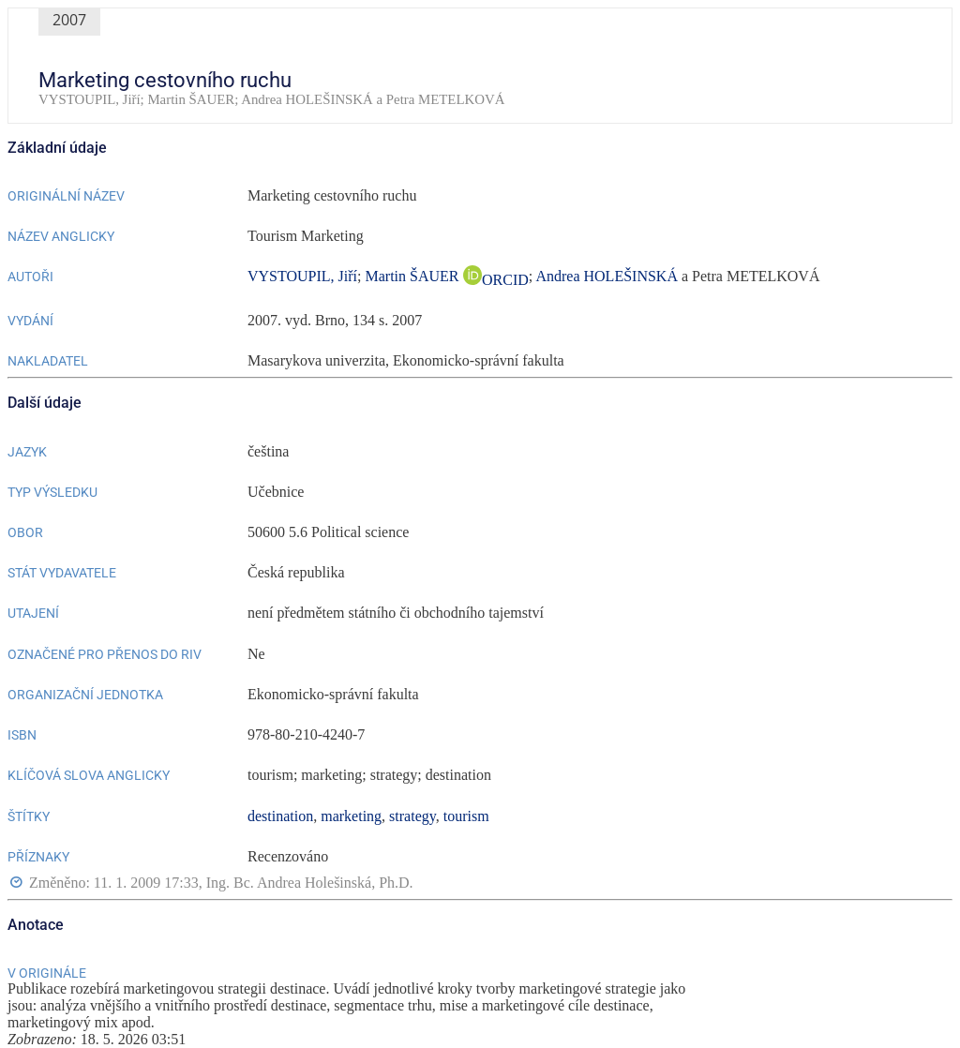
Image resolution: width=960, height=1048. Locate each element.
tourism (466, 816)
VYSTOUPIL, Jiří (302, 276)
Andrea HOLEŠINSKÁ (606, 276)
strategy (412, 816)
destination (280, 816)
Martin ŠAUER (414, 276)
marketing (351, 816)
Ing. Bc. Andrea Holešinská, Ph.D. (309, 883)
